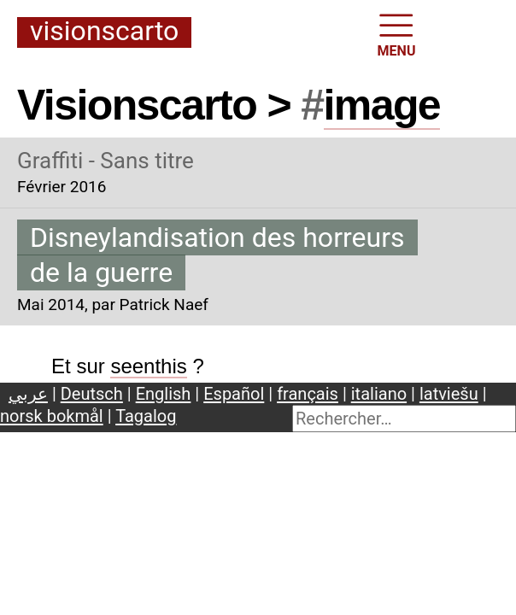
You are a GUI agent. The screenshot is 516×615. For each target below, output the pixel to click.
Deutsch (92, 394)
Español (233, 394)
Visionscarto (104, 32)
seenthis (148, 366)
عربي (28, 394)
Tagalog (145, 416)
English (163, 394)
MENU (397, 34)
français (307, 394)
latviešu (448, 394)
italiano (379, 394)
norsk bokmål (51, 416)
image (382, 105)
